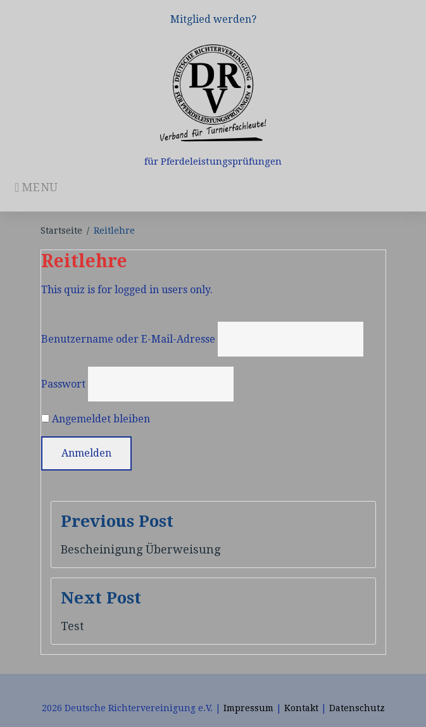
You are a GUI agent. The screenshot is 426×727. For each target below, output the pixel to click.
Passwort (63, 384)
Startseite (61, 230)
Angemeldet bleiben (95, 419)
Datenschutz (357, 708)
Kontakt (301, 708)
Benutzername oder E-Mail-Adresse (128, 339)
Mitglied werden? (213, 19)
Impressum (248, 708)
